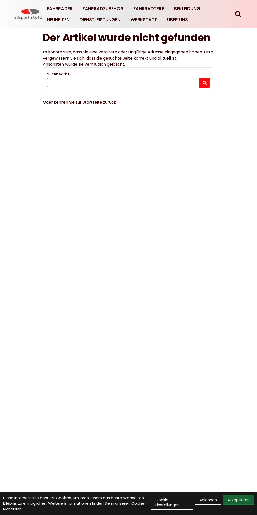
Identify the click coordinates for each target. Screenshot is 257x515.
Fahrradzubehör (103, 8)
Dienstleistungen (100, 19)
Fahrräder (60, 8)
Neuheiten (58, 19)
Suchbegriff (58, 74)
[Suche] (238, 14)
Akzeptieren (238, 499)
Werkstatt (144, 19)
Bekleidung (187, 8)
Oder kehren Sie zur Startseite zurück (79, 102)
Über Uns (177, 19)
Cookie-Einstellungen (167, 502)
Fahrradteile (148, 8)
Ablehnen (208, 499)
